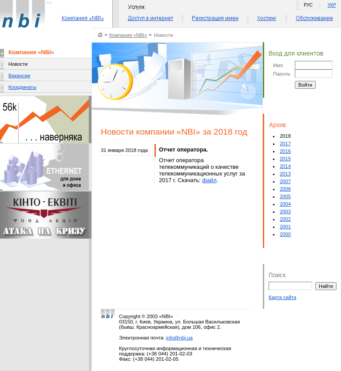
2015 (285, 158)
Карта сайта (282, 297)
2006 (285, 188)
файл (209, 180)
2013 (285, 173)
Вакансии (19, 75)
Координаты (22, 87)
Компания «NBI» (128, 35)
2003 (285, 211)
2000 (285, 234)
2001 (285, 226)
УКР (332, 5)
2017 (285, 143)
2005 (285, 196)
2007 (285, 181)
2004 (285, 204)
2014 (285, 166)
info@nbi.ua (179, 337)
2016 (285, 151)
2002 (285, 219)
